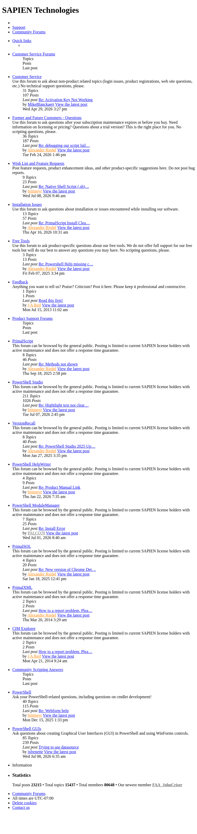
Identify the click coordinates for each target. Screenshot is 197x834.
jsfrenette (35, 752)
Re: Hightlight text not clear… (63, 405)
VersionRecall (23, 423)
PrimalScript (22, 341)
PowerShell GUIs (26, 728)
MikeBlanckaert (41, 104)
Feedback (20, 282)
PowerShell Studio (27, 382)
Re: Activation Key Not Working (65, 100)
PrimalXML (22, 587)
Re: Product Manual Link (59, 487)
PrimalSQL (21, 546)
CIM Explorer (23, 628)
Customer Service (27, 76)
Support (18, 27)
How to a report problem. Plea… (65, 610)
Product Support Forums (32, 318)
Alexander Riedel (41, 150)
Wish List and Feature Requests (38, 163)
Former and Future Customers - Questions (47, 118)
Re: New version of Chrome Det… (67, 569)
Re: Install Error (51, 528)
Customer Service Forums (33, 54)
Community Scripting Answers (37, 669)
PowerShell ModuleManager (36, 505)
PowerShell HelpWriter (31, 464)
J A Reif (34, 305)
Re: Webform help (53, 710)
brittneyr (35, 191)
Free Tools (20, 241)
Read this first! (50, 300)
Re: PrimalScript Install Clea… (64, 223)
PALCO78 (36, 533)
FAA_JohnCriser (167, 785)
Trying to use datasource (58, 747)
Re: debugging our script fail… (64, 145)
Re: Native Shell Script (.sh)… (63, 186)
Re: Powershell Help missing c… (65, 264)
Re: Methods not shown (57, 364)
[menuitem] (24, 803)
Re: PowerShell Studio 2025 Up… (66, 446)
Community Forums (28, 32)
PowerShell (21, 692)
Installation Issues (27, 204)
